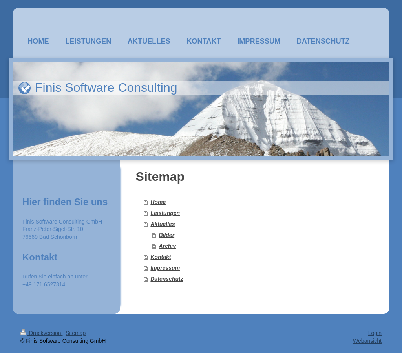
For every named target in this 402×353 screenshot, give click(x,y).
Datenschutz (166, 279)
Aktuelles (162, 224)
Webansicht (367, 341)
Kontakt (160, 257)
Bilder (166, 235)
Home (158, 202)
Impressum (165, 268)
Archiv (167, 246)
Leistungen (165, 213)
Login (375, 333)
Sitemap (76, 333)
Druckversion (41, 333)
